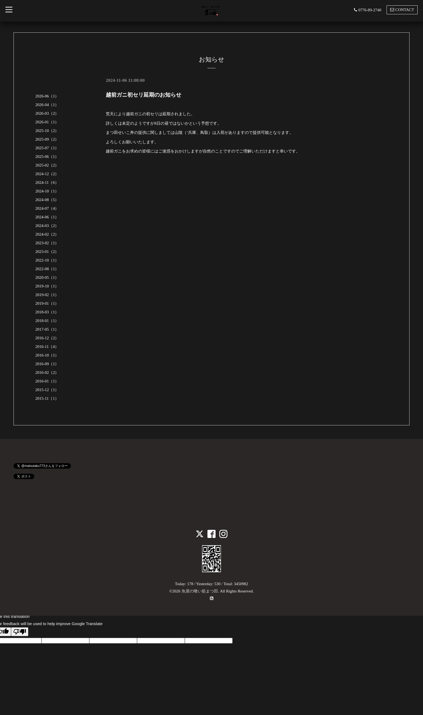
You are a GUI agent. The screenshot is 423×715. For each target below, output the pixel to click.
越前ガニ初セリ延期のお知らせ (143, 95)
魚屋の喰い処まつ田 (200, 591)
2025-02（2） (47, 165)
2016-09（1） (47, 364)
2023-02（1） (47, 243)
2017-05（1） (47, 329)
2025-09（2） (47, 139)
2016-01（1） (47, 381)
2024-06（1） (47, 217)
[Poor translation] (19, 631)
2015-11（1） (47, 398)
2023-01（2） (47, 251)
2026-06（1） (47, 96)
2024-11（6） (47, 182)
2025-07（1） (47, 148)
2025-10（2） (47, 130)
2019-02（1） (47, 295)
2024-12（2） (47, 174)
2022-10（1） (47, 260)
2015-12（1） (47, 390)
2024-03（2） (47, 225)
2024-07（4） (47, 208)
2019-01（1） (47, 303)
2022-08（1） (47, 269)
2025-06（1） (47, 156)
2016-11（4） (47, 346)
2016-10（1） (47, 355)
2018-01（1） (47, 320)
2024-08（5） (47, 200)
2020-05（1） (47, 277)
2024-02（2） (47, 234)
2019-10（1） (47, 286)
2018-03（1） (47, 312)
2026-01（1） (47, 122)
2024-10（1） (47, 191)
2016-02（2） (47, 372)
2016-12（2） (47, 338)
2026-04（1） (47, 105)
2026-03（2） (47, 113)
